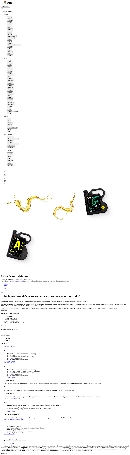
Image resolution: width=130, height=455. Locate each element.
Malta (9, 25)
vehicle (6, 284)
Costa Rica (10, 137)
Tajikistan (10, 78)
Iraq (9, 61)
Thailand (10, 106)
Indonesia (10, 99)
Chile (9, 158)
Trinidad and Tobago (13, 144)
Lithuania (10, 24)
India (9, 108)
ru (5, 175)
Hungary (10, 43)
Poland (9, 27)
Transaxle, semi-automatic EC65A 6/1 (14, 322)
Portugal (10, 55)
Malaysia (10, 90)
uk (5, 180)
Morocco (10, 122)
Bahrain (10, 95)
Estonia (10, 34)
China (9, 85)
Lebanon (10, 68)
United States (11, 145)
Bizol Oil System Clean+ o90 (12, 398)
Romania (10, 29)
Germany (10, 20)
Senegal (10, 124)
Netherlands (11, 38)
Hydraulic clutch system (10, 319)
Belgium (10, 51)
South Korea (11, 104)
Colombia (10, 160)
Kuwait (9, 66)
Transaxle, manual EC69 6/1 (11, 321)
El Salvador (11, 147)
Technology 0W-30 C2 (10, 346)
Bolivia (9, 156)
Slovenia (10, 31)
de (5, 172)
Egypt (9, 120)
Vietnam (10, 82)
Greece (10, 22)
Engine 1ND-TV (8, 316)
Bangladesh (11, 94)
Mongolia (10, 71)
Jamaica (10, 142)
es (4, 174)
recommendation (8, 290)
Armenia (10, 63)
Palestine (10, 101)
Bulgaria (10, 18)
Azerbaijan (10, 83)
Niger (9, 131)
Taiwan (9, 109)
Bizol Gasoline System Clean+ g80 (13, 419)
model (5, 287)
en (4, 171)
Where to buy (11, 361)
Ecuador (10, 153)
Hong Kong (11, 97)
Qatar (9, 76)
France (9, 48)
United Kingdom (12, 36)
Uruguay (10, 155)
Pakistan (10, 92)
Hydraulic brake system (10, 318)
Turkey (9, 113)
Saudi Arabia (11, 102)
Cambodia (10, 87)
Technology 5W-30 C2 (10, 362)
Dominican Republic (13, 138)
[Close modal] (1, 8)
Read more (4, 310)
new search (4, 436)
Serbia (9, 39)
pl (4, 177)
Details (6, 361)
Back (2, 292)
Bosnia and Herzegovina (14, 45)
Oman (9, 73)
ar (4, 178)
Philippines (10, 75)
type (5, 288)
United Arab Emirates (13, 111)
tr (4, 183)
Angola (9, 129)
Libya (9, 119)
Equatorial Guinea (12, 127)
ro (5, 181)
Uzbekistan (10, 80)
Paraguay (10, 163)
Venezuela (10, 165)
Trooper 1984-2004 (9, 443)
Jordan (9, 64)
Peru (9, 162)
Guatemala (10, 140)
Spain (9, 53)
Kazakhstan (11, 89)
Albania (10, 17)
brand (5, 285)
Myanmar (10, 69)
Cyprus (9, 50)
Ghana (9, 126)
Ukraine (10, 32)
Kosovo (10, 41)
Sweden (10, 46)
